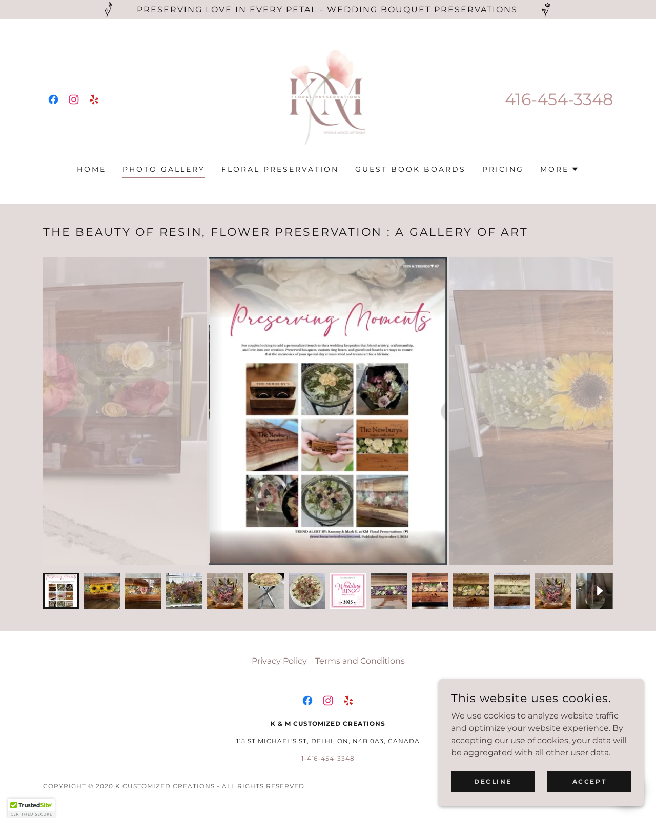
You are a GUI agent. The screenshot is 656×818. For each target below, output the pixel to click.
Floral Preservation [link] (280, 169)
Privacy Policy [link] (279, 661)
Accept (589, 781)
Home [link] (91, 169)
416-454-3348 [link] (559, 99)
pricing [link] (503, 169)
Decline (493, 781)
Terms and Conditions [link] (360, 661)
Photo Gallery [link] (163, 169)
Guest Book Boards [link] (410, 169)
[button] (559, 169)
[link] (53, 99)
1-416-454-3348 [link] (328, 758)
